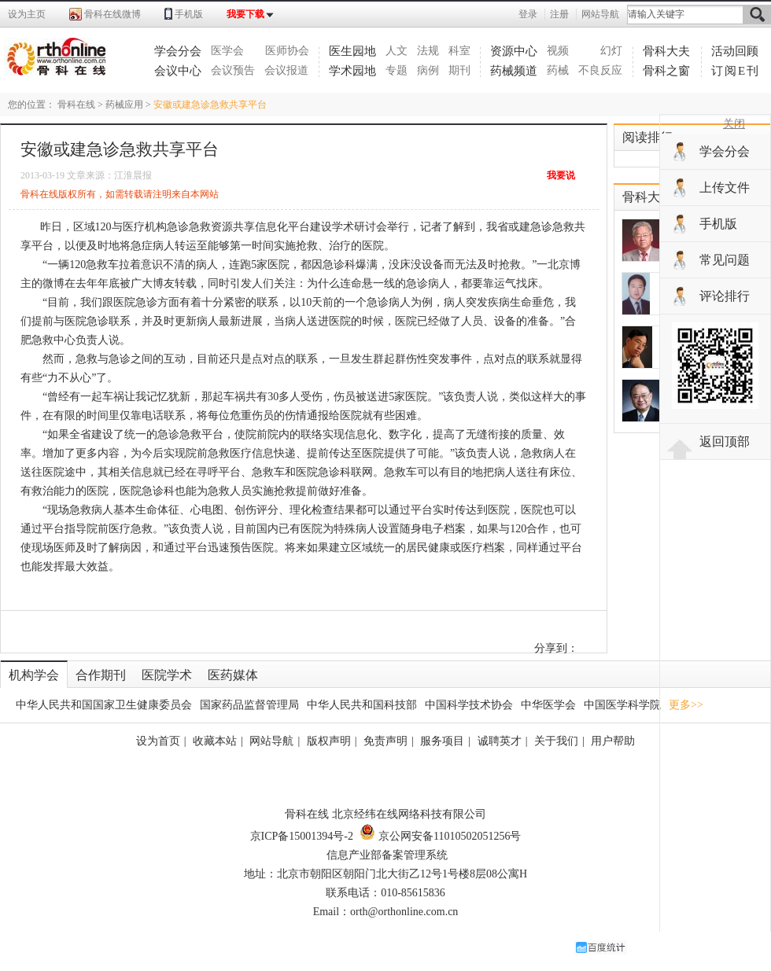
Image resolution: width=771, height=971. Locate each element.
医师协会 (287, 51)
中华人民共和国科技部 (362, 705)
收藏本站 (215, 741)
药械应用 (124, 104)
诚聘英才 (500, 741)
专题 (397, 70)
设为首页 (158, 741)
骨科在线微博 (112, 14)
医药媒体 (233, 675)
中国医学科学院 (622, 705)
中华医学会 (548, 705)
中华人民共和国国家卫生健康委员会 (104, 705)
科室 (459, 51)
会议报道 (286, 70)
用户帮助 (613, 741)
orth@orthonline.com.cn (404, 912)
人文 (397, 51)
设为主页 (27, 14)
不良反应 (600, 70)
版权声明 (329, 741)
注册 (559, 14)
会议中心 (177, 70)
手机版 (189, 14)
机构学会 (34, 675)
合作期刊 (101, 675)
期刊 (459, 70)
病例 (428, 70)
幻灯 (611, 51)
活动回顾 (734, 51)
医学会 (227, 51)
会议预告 (233, 70)
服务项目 (442, 741)
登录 (527, 14)
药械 (558, 70)
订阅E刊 (735, 70)
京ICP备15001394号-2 (301, 836)
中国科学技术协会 (469, 705)
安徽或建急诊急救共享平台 (210, 104)
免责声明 (385, 741)
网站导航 (600, 14)
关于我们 (556, 741)
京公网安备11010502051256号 (440, 836)
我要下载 (245, 14)
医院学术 (167, 675)
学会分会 (177, 51)
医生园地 (352, 51)
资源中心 (513, 51)
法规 (428, 51)
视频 (558, 51)
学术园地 (352, 70)
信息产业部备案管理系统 (387, 855)
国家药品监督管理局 (249, 705)
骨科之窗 (666, 70)
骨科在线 (76, 104)
